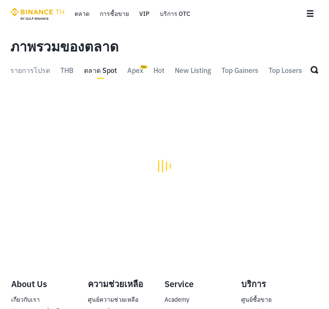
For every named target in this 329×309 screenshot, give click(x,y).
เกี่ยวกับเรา (25, 299)
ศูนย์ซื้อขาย (256, 299)
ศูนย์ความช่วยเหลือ (113, 299)
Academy (176, 299)
